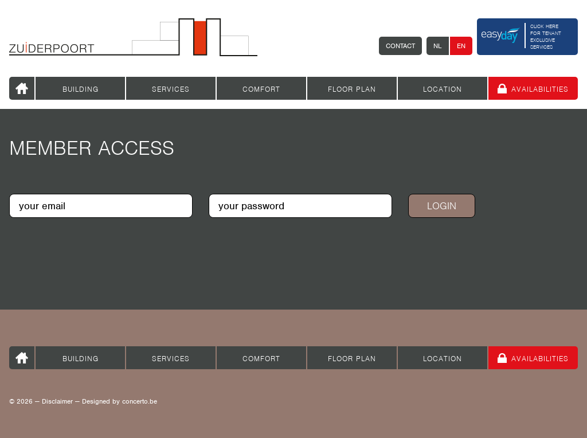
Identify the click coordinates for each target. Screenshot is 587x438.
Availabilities (540, 89)
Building (80, 89)
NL (437, 45)
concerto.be (139, 401)
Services (171, 89)
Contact (400, 45)
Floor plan (352, 89)
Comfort (261, 89)
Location (442, 89)
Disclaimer (57, 401)
